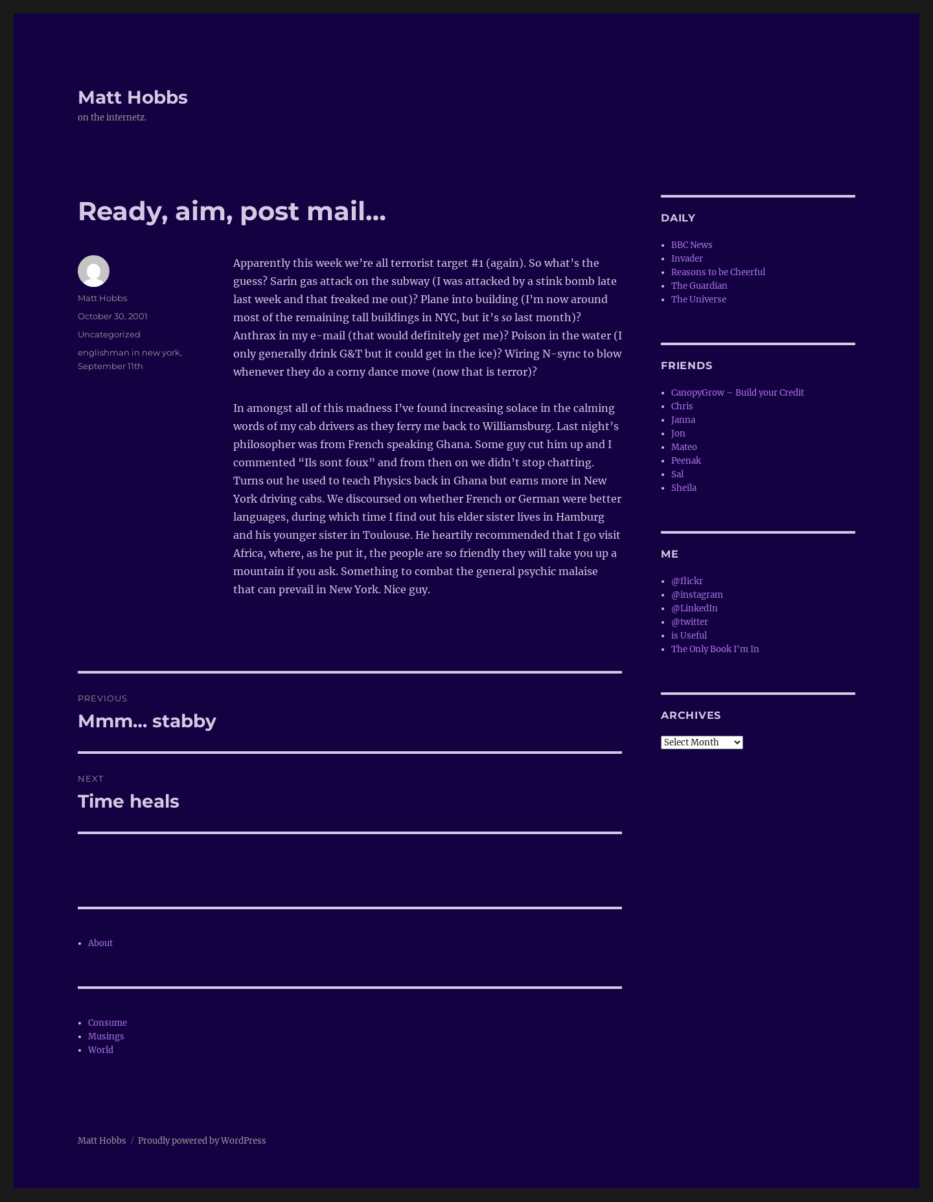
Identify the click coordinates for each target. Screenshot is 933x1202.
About (100, 943)
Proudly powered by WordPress (202, 1140)
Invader (687, 258)
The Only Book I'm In (715, 649)
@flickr (687, 581)
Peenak (686, 460)
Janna (683, 419)
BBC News (692, 245)
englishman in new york (129, 352)
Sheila (684, 487)
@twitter (689, 622)
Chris (682, 406)
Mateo (684, 447)
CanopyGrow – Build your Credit (737, 392)
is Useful (689, 635)
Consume (107, 1022)
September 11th (110, 366)
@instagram (697, 594)
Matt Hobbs (133, 97)
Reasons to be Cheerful (718, 272)
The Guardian (699, 285)
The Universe (698, 299)
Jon (678, 433)
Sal (677, 474)
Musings (106, 1036)
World (100, 1050)
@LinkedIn (694, 608)
